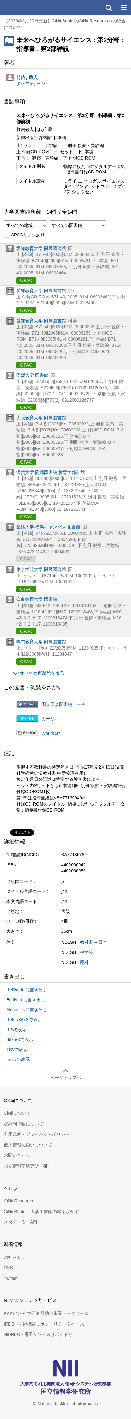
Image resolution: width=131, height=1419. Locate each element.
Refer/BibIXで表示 (24, 1019)
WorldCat (50, 733)
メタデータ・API (20, 1222)
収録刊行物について (23, 1123)
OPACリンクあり (24, 235)
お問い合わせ (17, 1155)
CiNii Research (18, 1200)
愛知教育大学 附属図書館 (41, 248)
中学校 (86, 952)
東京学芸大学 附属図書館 (41, 569)
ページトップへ (65, 1077)
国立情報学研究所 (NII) (26, 1165)
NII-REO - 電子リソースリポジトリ (38, 1334)
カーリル (50, 718)
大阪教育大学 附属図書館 (41, 417)
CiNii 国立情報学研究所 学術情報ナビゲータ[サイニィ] (27, 7)
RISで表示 (16, 1029)
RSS (8, 1267)
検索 (108, 7)
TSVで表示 (17, 1049)
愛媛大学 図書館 (32, 375)
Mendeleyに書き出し (26, 1009)
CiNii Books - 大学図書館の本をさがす (41, 1211)
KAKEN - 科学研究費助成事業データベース (46, 1313)
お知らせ (12, 1257)
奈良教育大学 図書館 (36, 599)
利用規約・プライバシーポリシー (37, 1134)
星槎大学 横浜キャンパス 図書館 (48, 526)
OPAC (26, 280)
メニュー (123, 7)
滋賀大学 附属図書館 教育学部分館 (50, 472)
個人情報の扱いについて (28, 1144)
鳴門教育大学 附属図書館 (41, 641)
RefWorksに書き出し (26, 989)
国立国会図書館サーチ (63, 704)
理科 (84, 962)
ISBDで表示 (18, 1059)
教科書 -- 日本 (93, 942)
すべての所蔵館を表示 (42, 673)
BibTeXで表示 (19, 1039)
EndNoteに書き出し (25, 999)
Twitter (10, 1278)
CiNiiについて (17, 1113)
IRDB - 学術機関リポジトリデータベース (44, 1323)
